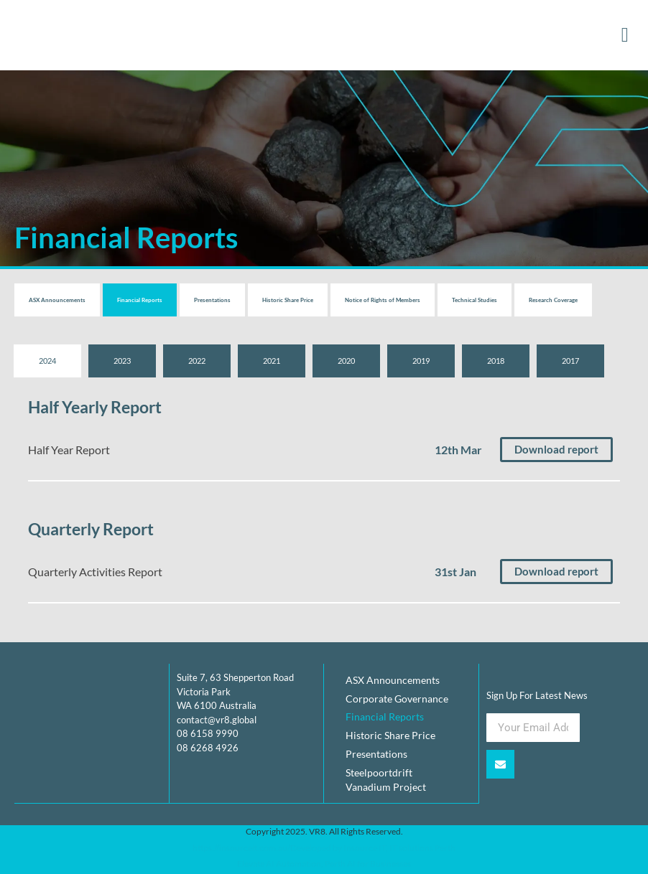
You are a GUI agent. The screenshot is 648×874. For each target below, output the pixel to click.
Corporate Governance (397, 698)
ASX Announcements (57, 300)
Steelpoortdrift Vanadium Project (386, 780)
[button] (625, 35)
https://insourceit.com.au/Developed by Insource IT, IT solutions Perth (324, 848)
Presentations (212, 300)
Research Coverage (553, 300)
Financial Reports (139, 300)
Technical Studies (474, 300)
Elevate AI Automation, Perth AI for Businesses (324, 864)
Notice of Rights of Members (382, 300)
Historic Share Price (287, 300)
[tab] (47, 361)
